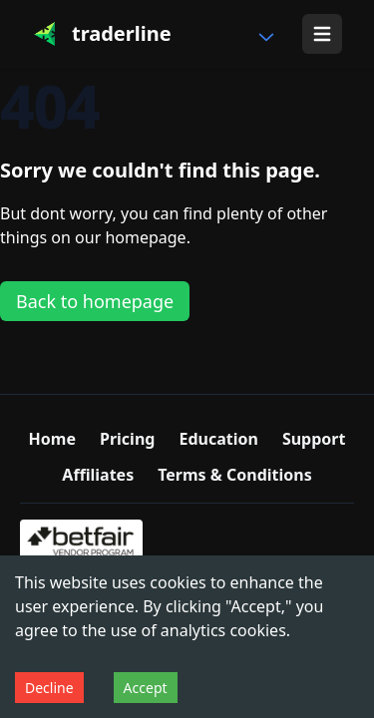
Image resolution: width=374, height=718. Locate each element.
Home (52, 439)
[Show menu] (322, 34)
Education (218, 439)
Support (314, 439)
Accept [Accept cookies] (146, 687)
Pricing (127, 439)
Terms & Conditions (235, 475)
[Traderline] (102, 34)
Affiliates (98, 475)
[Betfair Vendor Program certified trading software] (81, 542)
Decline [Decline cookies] (49, 687)
